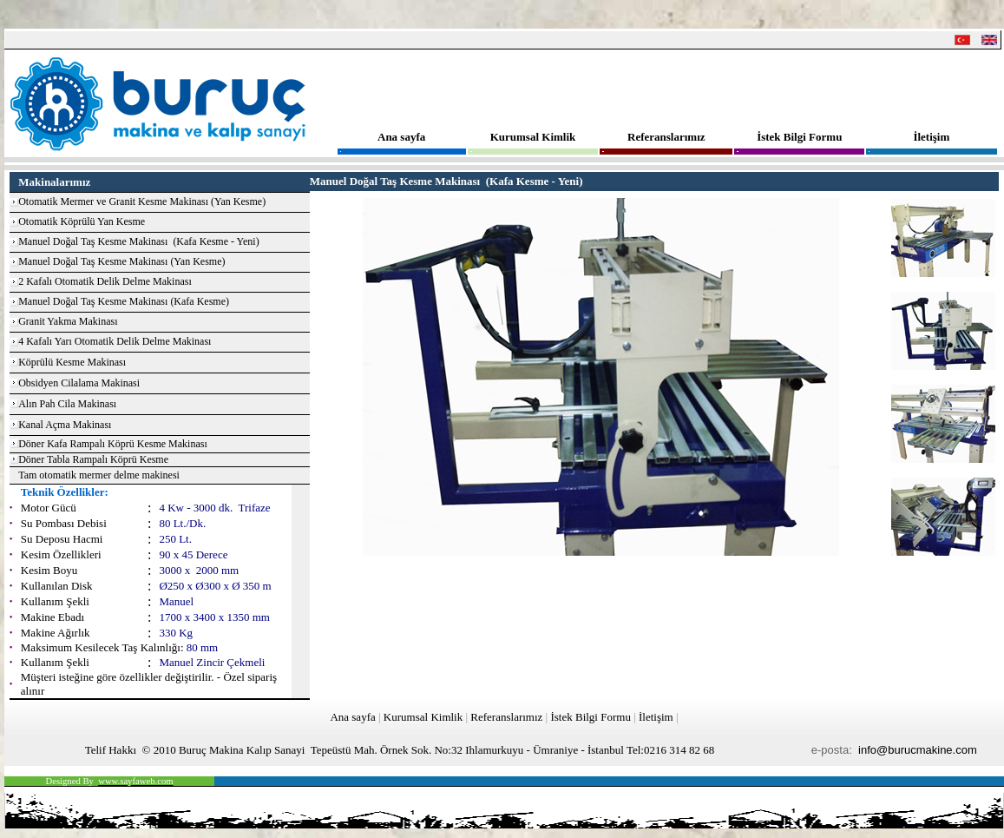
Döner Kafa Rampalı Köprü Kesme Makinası (112, 444)
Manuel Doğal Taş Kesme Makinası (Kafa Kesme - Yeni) (138, 241)
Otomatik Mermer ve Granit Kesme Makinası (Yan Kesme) (142, 201)
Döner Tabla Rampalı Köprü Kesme (93, 459)
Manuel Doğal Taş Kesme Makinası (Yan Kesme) (121, 261)
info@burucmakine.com (917, 749)
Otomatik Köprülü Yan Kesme (81, 221)
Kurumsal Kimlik (533, 136)
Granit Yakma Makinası (67, 321)
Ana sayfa (401, 136)
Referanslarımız (666, 136)
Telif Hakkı (110, 749)
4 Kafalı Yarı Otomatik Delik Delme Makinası (114, 341)
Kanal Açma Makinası (64, 425)
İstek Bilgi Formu (799, 136)
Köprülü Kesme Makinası (72, 362)
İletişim (931, 136)
